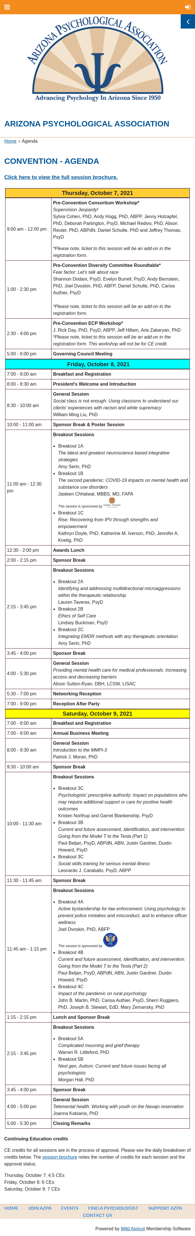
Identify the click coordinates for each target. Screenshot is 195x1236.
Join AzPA (39, 1208)
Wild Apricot (133, 1228)
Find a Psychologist (113, 1208)
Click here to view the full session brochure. (61, 177)
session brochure (59, 1157)
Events (69, 1208)
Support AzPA (165, 1208)
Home (10, 141)
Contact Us (97, 1215)
